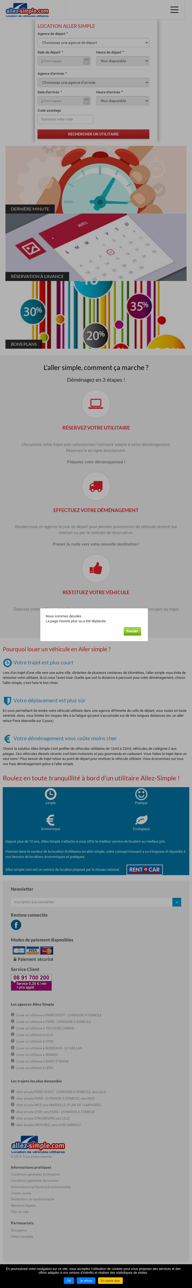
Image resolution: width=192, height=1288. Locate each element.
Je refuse (86, 1280)
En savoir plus (110, 1280)
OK (69, 1280)
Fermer (135, 631)
